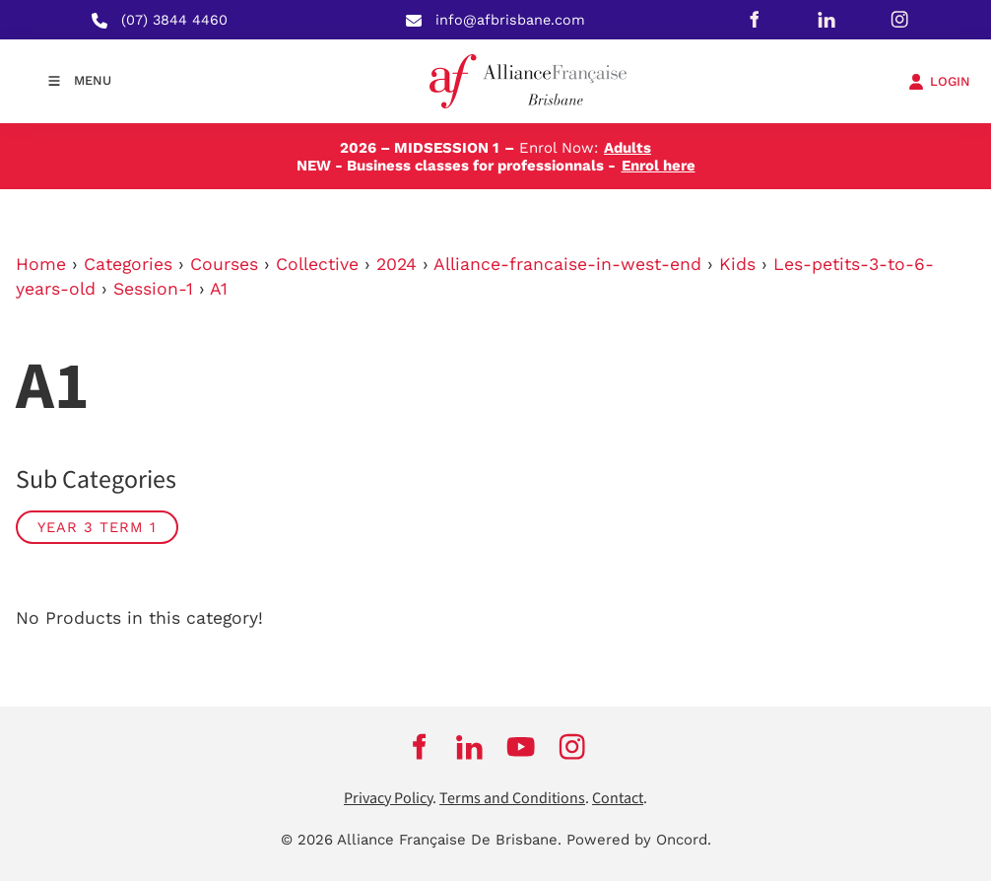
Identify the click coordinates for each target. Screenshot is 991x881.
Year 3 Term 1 (97, 527)
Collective (317, 264)
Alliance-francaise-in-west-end (567, 264)
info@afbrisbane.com (510, 20)
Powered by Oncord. (638, 839)
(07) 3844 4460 (174, 20)
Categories (128, 264)
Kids (737, 264)
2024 (396, 264)
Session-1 (153, 289)
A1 (219, 289)
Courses (224, 264)
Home (41, 264)
